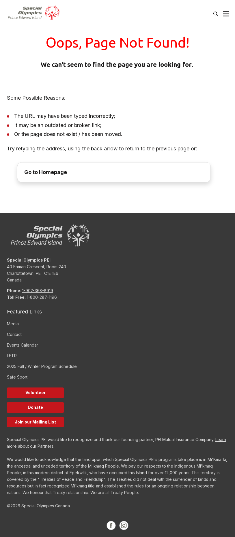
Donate (35, 407)
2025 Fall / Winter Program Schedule (42, 366)
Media (13, 323)
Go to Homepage (45, 172)
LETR (12, 355)
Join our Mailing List (35, 421)
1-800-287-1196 (42, 297)
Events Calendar (22, 345)
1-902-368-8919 (37, 290)
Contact (14, 334)
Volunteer (35, 392)
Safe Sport (17, 377)
